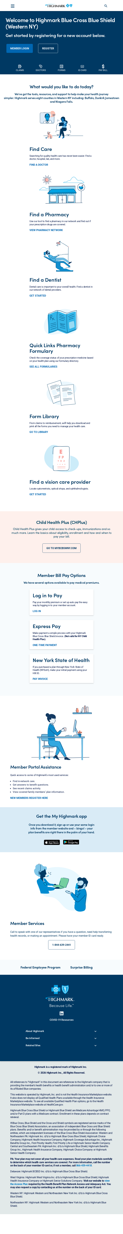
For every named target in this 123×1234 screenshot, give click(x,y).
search (106, 6)
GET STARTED (37, 340)
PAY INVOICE (40, 724)
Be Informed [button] (33, 1083)
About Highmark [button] (35, 1076)
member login (19, 93)
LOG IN (37, 656)
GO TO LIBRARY (38, 477)
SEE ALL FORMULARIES (43, 411)
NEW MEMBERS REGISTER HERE (29, 843)
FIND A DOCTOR (38, 209)
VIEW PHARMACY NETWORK (46, 275)
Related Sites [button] (33, 1090)
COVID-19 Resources (62, 1065)
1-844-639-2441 (61, 990)
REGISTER (48, 93)
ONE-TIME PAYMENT (45, 690)
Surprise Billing (81, 1012)
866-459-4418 (84, 1210)
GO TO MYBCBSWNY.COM (61, 593)
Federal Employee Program (40, 1012)
